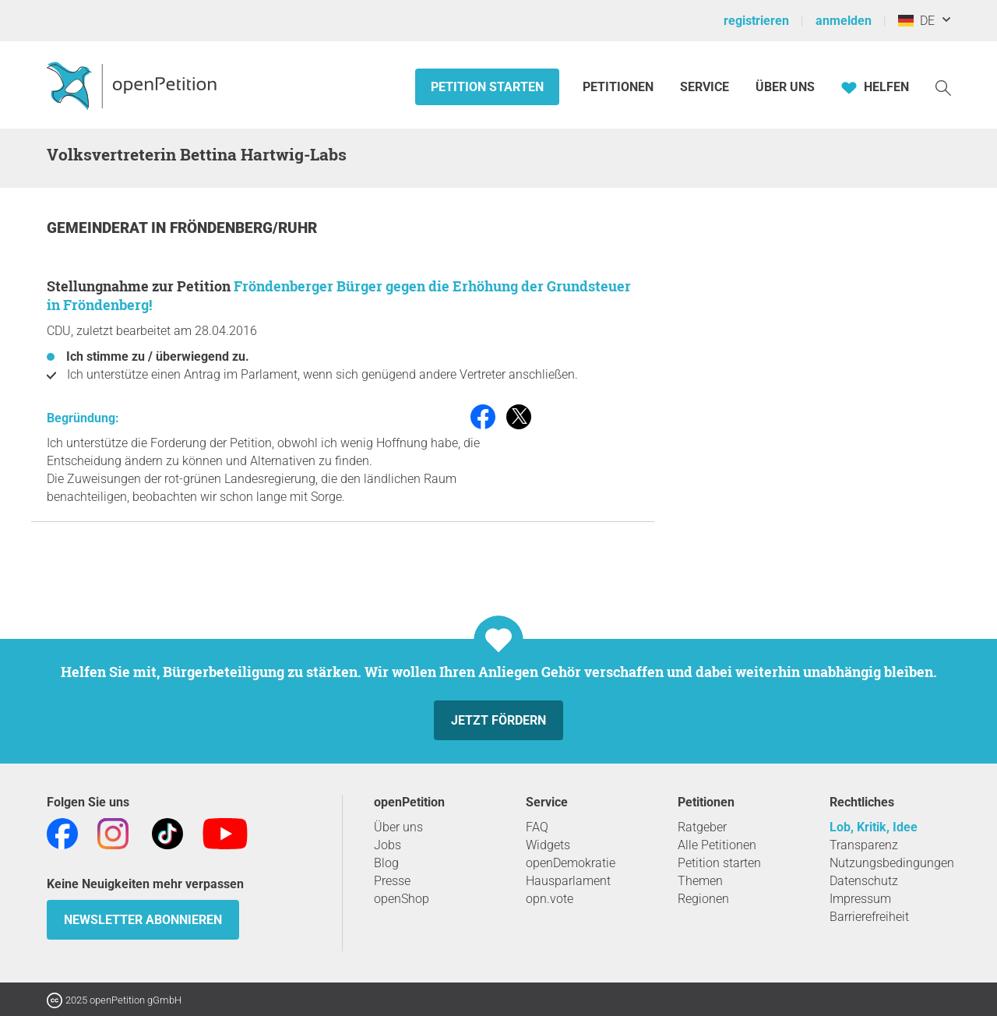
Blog (386, 862)
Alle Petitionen (717, 845)
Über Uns (785, 86)
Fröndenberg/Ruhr (243, 228)
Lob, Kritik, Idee (874, 827)
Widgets (548, 845)
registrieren (756, 20)
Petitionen (620, 86)
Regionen (703, 898)
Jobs (387, 845)
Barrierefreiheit (869, 916)
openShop (401, 898)
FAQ (537, 827)
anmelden (844, 20)
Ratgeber (702, 827)
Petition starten (487, 86)
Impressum (860, 898)
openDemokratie (570, 862)
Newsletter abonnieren (143, 919)
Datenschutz (864, 880)
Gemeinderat (99, 228)
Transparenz (864, 845)
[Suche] (943, 87)
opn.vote (549, 898)
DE (916, 20)
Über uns (398, 827)
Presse (392, 880)
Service (704, 86)
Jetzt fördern (498, 720)
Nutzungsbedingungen (892, 862)
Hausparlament (568, 880)
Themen (700, 880)
